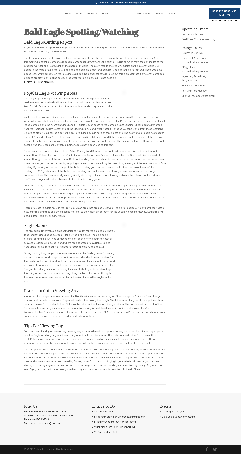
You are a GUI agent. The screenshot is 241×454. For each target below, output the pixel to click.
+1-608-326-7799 (40, 419)
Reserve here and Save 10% (224, 13)
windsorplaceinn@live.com (46, 423)
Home (68, 13)
